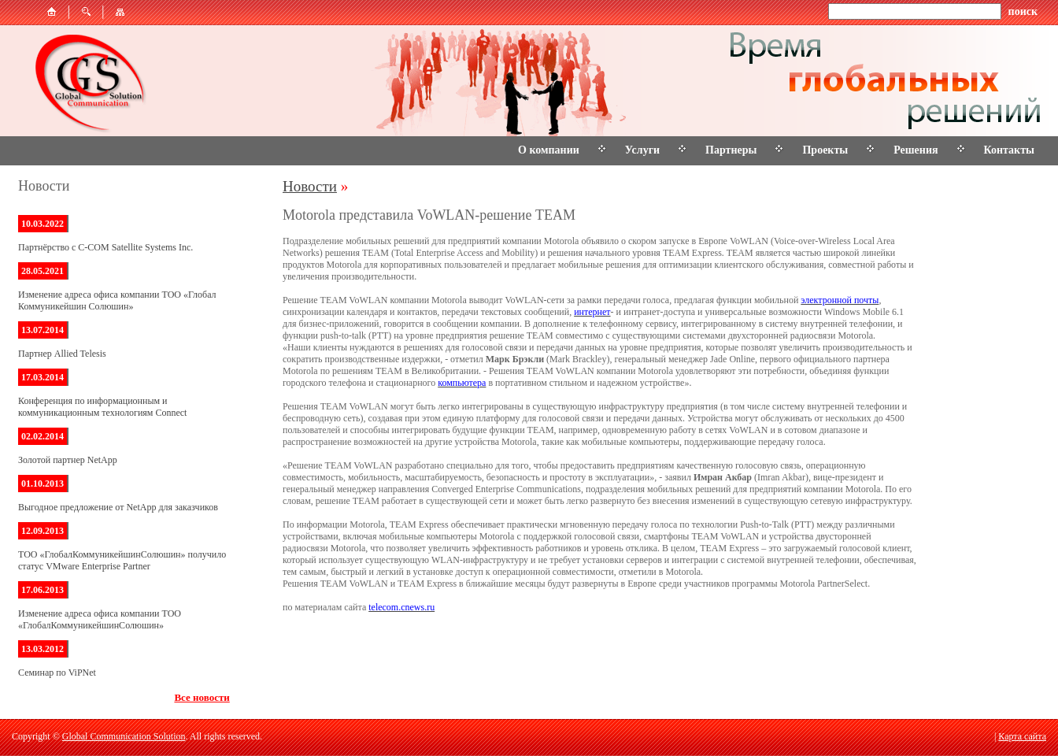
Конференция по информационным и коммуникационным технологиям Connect (102, 406)
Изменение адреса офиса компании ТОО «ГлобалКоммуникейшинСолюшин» (99, 619)
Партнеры (731, 150)
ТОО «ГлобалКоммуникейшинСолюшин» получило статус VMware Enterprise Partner (122, 560)
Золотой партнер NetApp (67, 459)
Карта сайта (1022, 736)
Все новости (201, 697)
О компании (548, 150)
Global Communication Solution (124, 736)
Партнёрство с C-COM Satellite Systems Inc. (105, 247)
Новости (310, 186)
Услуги (642, 150)
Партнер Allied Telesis (62, 353)
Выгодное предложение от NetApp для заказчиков (118, 507)
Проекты (825, 150)
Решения (915, 150)
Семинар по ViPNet (57, 672)
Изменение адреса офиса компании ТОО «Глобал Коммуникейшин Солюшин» (117, 300)
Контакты (1009, 150)
